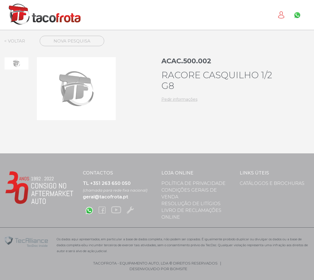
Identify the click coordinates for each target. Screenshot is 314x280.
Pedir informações (179, 99)
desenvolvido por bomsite (158, 268)
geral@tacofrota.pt (105, 197)
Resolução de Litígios (191, 203)
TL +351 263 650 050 (107, 183)
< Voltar (14, 41)
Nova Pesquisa (72, 41)
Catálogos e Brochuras (272, 183)
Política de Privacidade (193, 183)
